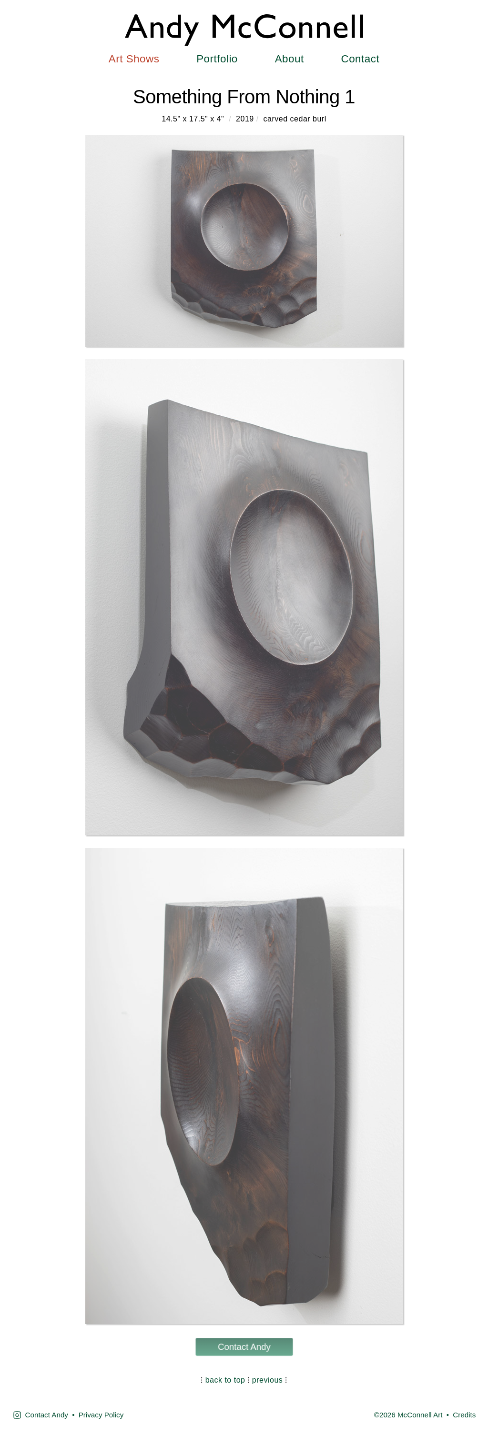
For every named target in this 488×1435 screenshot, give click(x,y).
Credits (464, 1415)
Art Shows (134, 59)
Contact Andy (244, 1346)
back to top (225, 1380)
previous (267, 1380)
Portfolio (217, 59)
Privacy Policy (101, 1415)
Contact (360, 59)
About (289, 59)
